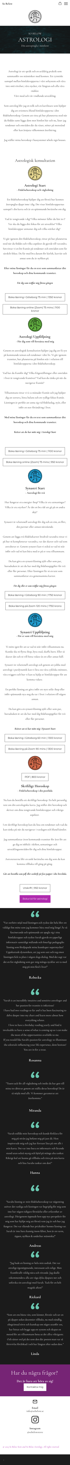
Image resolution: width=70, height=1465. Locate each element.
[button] (60, 4)
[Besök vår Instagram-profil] (35, 1419)
